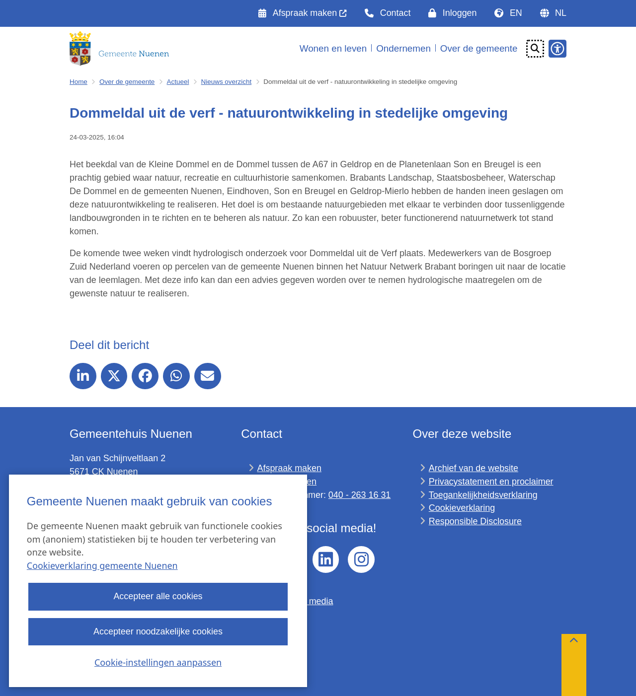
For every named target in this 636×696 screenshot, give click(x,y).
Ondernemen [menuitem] (403, 48)
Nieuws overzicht (226, 81)
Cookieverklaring (462, 508)
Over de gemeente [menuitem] (479, 48)
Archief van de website (473, 468)
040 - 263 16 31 (359, 495)
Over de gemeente (127, 81)
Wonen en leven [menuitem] (333, 48)
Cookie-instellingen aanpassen (158, 662)
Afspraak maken (289, 468)
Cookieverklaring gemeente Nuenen (102, 566)
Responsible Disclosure (475, 521)
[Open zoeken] (535, 49)
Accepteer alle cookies (157, 597)
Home (78, 81)
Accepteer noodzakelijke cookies (158, 631)
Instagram (361, 559)
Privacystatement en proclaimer (491, 482)
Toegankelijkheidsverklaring (483, 495)
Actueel (178, 81)
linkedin (326, 559)
